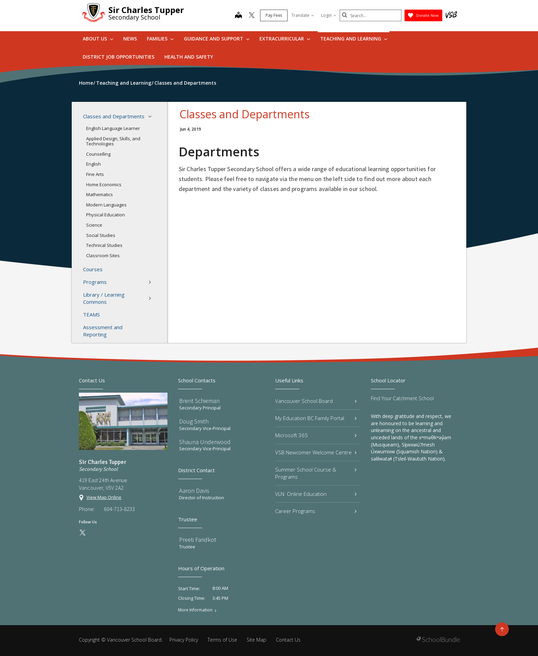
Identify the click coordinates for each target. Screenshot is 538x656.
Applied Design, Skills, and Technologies (113, 141)
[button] (152, 116)
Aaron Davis (194, 490)
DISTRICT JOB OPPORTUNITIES (118, 56)
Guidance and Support (216, 38)
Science (94, 225)
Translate (302, 15)
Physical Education (105, 215)
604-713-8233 (119, 508)
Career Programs (315, 511)
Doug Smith (194, 421)
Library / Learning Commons (119, 298)
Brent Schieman (199, 401)
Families (160, 38)
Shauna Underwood (205, 442)
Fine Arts (95, 174)
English (93, 164)
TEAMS (91, 314)
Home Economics (103, 184)
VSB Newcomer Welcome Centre (315, 452)
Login (328, 15)
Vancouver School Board (315, 400)
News (130, 38)
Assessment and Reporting (102, 331)
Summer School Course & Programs (315, 473)
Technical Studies (104, 245)
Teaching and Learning (353, 38)
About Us (98, 38)
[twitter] (251, 16)
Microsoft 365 (315, 435)
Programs (119, 282)
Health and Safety (188, 56)
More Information (195, 610)
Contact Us (288, 639)
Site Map (256, 639)
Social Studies (100, 235)
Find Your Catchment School (402, 398)
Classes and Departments (119, 116)
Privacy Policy (183, 639)
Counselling (98, 154)
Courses (93, 269)
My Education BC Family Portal (315, 418)
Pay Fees (274, 15)
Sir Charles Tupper (146, 9)
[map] (238, 16)
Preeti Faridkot (197, 540)
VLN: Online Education (315, 493)
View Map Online (103, 497)
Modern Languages (106, 205)
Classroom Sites (103, 255)
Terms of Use (222, 639)
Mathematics (99, 194)
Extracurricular (284, 38)
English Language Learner (113, 128)
